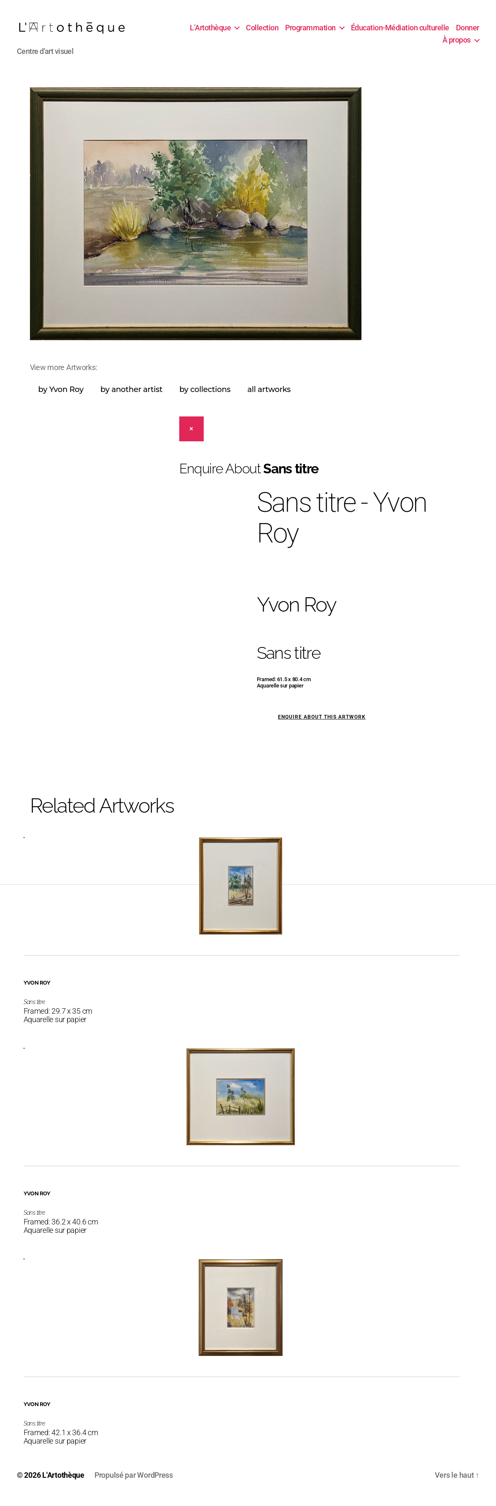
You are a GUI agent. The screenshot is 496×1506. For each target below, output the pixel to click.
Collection (292, 31)
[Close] (191, 436)
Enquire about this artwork (322, 724)
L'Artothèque (63, 1482)
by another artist (131, 396)
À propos (456, 43)
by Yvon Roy (61, 396)
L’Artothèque (240, 31)
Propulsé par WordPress (133, 1482)
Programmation (340, 31)
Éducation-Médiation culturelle (430, 31)
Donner (424, 43)
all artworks (269, 396)
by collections (204, 396)
